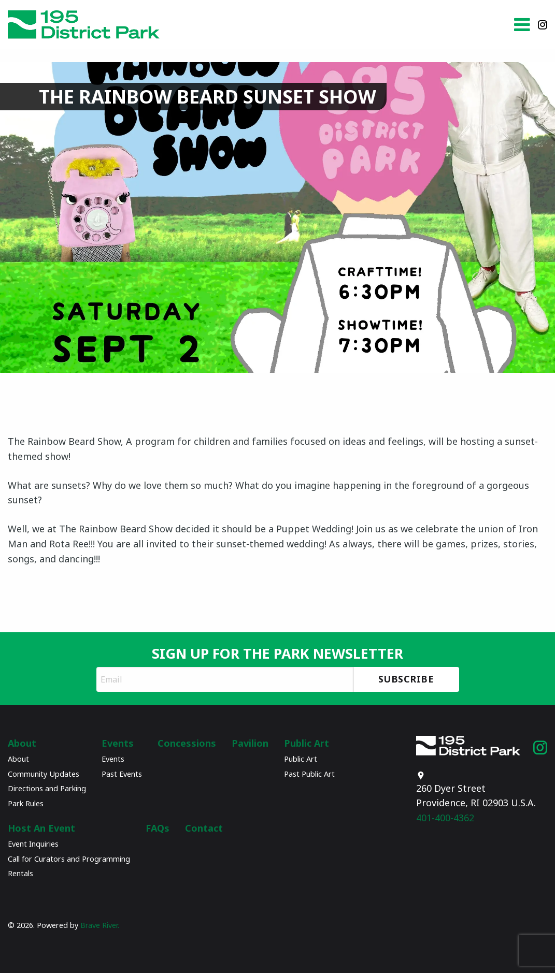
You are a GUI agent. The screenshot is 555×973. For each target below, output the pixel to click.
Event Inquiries (33, 844)
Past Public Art (309, 774)
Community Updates (43, 774)
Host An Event (41, 828)
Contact (204, 828)
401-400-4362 (455, 806)
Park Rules (26, 803)
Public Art (306, 743)
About (22, 743)
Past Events (122, 774)
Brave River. (100, 925)
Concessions (187, 743)
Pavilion (250, 743)
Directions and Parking (47, 788)
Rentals (20, 873)
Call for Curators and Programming (69, 859)
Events (118, 743)
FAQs (157, 828)
